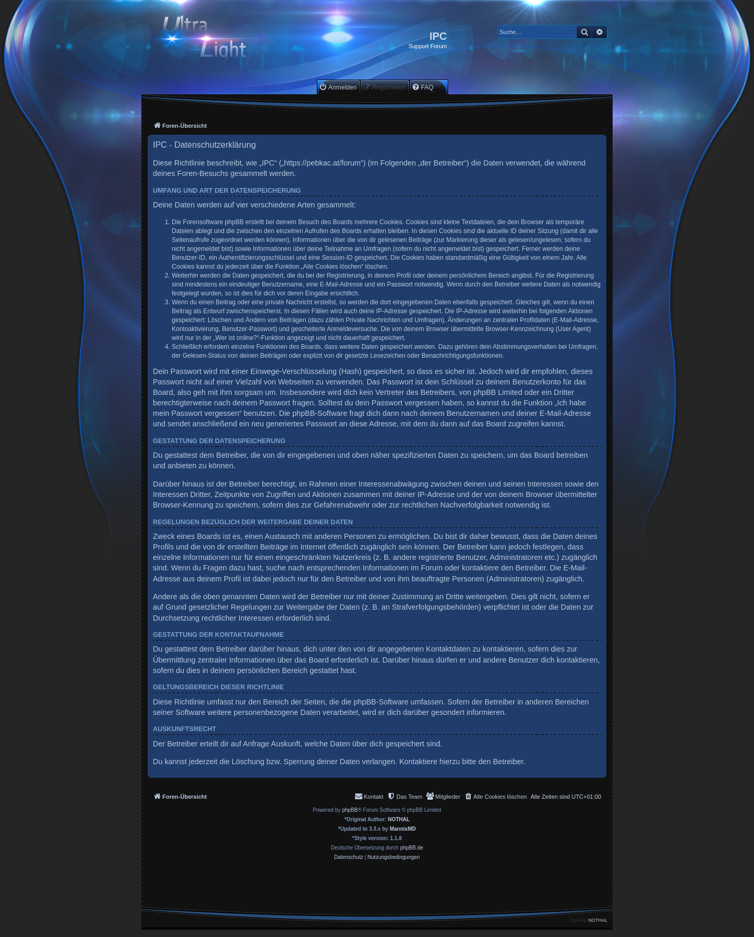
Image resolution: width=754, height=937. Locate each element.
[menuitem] (338, 87)
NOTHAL (399, 819)
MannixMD (403, 829)
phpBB (350, 810)
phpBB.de (411, 848)
